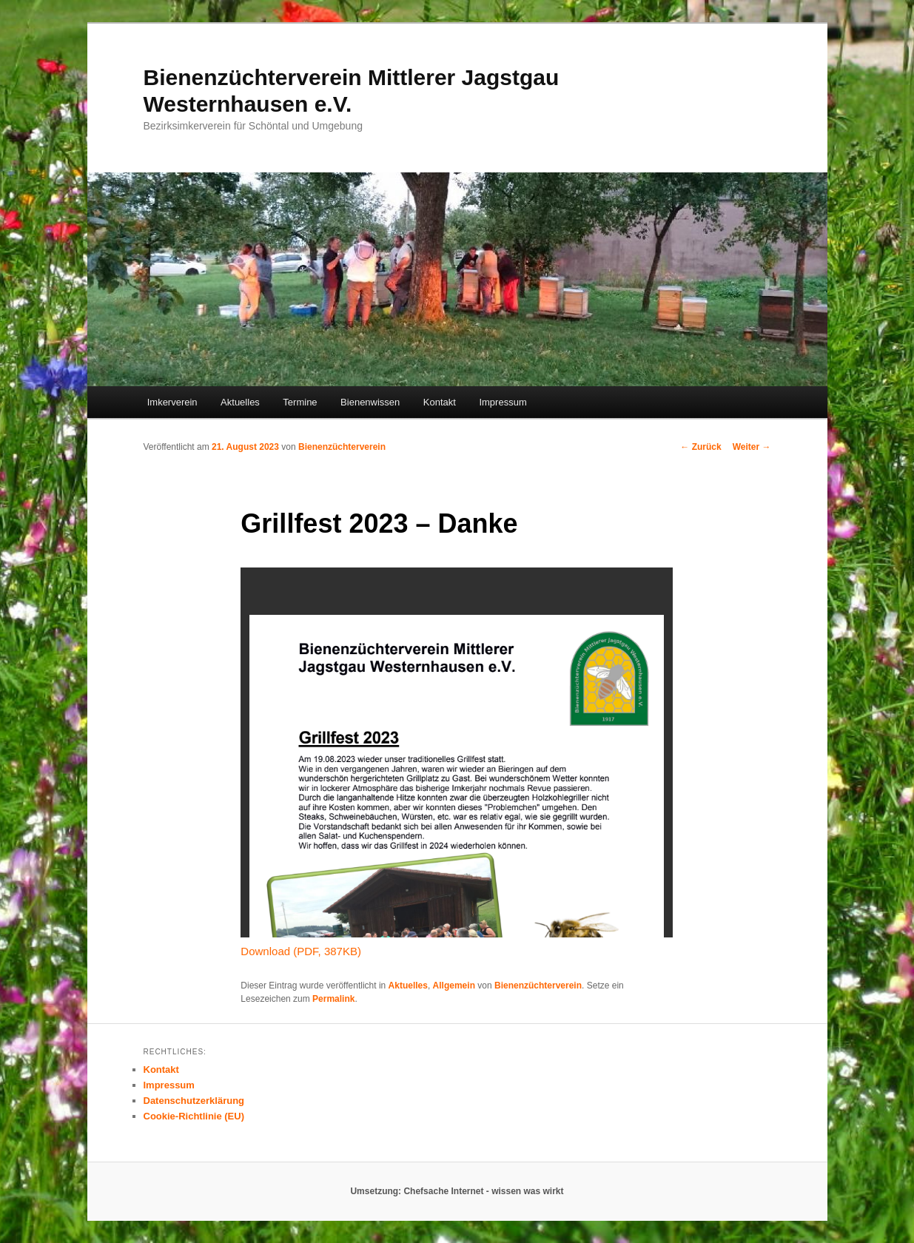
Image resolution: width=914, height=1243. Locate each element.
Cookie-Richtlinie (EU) (194, 1116)
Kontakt (439, 402)
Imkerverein (172, 402)
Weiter (752, 447)
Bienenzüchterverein (342, 447)
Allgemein (454, 985)
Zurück (700, 447)
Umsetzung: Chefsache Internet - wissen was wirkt (456, 1191)
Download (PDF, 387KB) (301, 951)
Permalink (333, 999)
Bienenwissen (370, 402)
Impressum (502, 402)
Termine (300, 402)
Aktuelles (240, 402)
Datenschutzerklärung (194, 1100)
